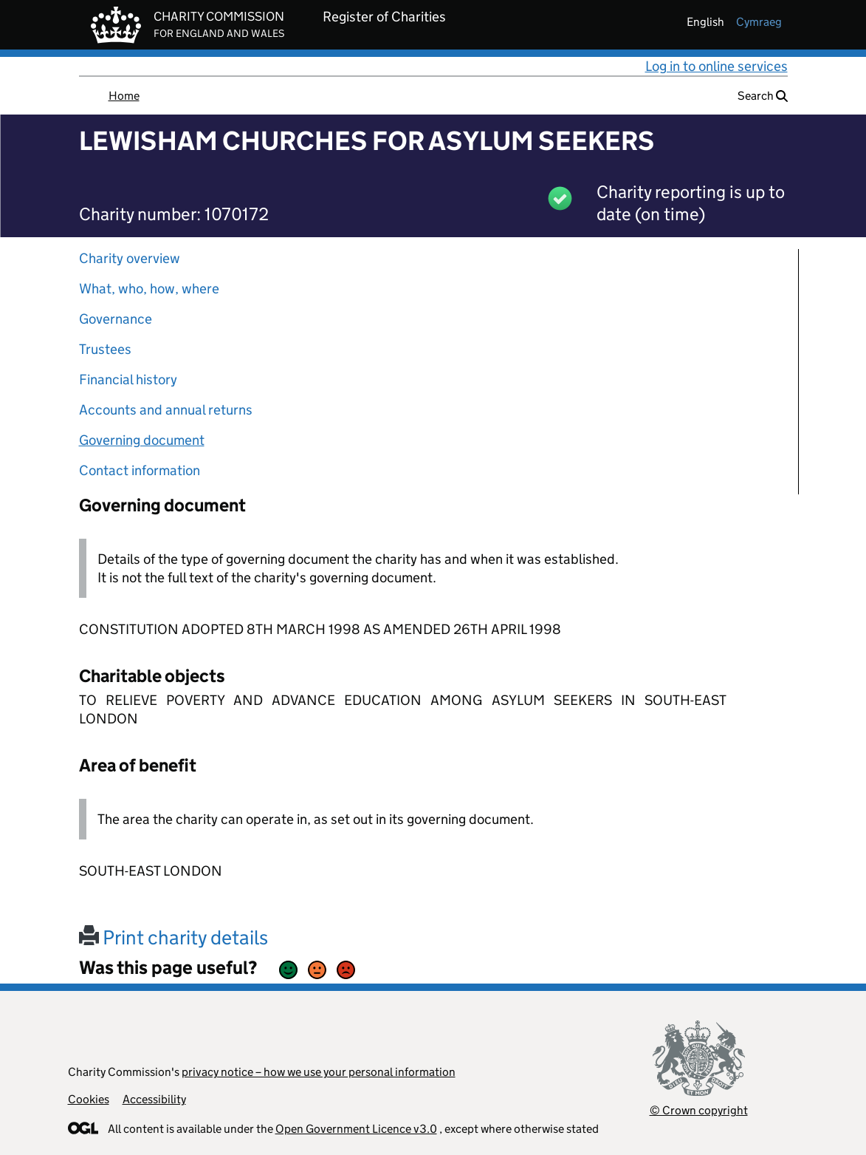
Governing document (142, 440)
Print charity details (173, 937)
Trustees (105, 349)
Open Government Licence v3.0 (356, 1129)
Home (124, 96)
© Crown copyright (699, 1110)
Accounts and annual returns (165, 409)
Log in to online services (716, 66)
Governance (115, 318)
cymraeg (759, 22)
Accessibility (154, 1099)
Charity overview (129, 258)
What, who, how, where (149, 288)
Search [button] (763, 96)
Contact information (139, 470)
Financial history (128, 379)
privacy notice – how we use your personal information (319, 1072)
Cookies (88, 1099)
